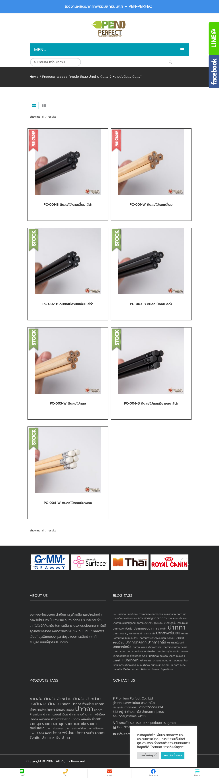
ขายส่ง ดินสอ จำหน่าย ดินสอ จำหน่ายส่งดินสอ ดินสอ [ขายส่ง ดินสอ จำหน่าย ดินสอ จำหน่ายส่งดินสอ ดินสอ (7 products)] (65, 701)
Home (34, 76)
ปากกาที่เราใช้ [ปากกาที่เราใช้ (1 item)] (136, 633)
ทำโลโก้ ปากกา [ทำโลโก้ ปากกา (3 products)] (65, 710)
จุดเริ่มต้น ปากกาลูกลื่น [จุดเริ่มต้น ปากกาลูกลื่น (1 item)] (165, 623)
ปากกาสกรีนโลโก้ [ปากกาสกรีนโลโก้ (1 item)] (175, 642)
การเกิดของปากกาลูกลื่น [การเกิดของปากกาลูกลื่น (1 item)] (151, 614)
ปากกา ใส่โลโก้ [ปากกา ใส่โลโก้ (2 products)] (37, 733)
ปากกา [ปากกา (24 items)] (177, 627)
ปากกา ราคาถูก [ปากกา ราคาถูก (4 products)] (53, 723)
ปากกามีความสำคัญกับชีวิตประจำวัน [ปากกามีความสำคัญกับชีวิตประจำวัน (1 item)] (157, 638)
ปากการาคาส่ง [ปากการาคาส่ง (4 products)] (75, 723)
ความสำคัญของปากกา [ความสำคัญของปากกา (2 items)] (152, 618)
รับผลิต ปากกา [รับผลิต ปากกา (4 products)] (40, 737)
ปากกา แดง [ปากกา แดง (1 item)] (119, 651)
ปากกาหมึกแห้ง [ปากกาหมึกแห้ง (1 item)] (139, 647)
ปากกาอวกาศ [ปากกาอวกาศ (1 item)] (154, 647)
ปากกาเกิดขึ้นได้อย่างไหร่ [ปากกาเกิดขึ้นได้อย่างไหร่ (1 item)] (175, 647)
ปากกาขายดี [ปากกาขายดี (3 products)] (76, 714)
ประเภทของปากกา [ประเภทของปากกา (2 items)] (145, 628)
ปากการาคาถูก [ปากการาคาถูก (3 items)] (136, 642)
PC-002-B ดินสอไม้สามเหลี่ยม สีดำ (68, 304)
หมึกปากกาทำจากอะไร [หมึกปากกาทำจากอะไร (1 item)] (150, 660)
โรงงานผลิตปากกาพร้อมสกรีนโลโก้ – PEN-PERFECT (109, 6)
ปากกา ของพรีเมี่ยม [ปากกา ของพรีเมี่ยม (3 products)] (55, 714)
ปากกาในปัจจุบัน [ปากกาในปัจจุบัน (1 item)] (164, 651)
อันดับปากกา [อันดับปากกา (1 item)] (143, 665)
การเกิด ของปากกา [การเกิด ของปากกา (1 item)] (128, 614)
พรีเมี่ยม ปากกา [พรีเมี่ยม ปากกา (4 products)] (73, 733)
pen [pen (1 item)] (115, 614)
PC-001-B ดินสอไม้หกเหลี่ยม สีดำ (67, 204)
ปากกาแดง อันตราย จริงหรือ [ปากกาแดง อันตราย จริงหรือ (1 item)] (140, 651)
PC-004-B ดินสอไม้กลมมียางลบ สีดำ (151, 403)
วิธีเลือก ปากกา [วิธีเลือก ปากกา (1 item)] (167, 656)
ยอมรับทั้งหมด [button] (173, 755)
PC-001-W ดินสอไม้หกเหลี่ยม (151, 204)
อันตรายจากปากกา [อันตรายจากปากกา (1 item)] (160, 665)
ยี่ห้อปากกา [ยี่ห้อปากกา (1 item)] (135, 656)
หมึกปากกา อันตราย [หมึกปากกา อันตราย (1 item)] (172, 660)
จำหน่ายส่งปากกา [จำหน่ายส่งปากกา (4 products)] (42, 710)
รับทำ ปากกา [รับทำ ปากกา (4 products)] (95, 733)
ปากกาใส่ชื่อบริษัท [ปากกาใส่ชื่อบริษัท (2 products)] (95, 728)
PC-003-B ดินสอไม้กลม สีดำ (151, 304)
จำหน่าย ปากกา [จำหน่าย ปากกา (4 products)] (93, 704)
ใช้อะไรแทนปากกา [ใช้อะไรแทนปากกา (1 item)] (131, 669)
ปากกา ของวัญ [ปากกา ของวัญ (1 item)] (120, 633)
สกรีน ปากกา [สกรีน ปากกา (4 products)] (61, 737)
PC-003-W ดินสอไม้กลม (68, 403)
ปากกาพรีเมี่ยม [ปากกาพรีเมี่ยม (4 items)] (168, 633)
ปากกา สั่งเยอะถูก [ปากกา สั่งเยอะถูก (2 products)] (54, 728)
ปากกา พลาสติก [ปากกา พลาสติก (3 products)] (40, 719)
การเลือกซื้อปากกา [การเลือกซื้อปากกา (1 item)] (173, 614)
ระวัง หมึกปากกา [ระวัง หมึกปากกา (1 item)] (150, 656)
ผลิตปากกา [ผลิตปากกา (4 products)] (53, 733)
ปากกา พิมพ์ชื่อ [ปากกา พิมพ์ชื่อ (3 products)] (81, 719)
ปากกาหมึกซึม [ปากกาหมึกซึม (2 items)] (122, 647)
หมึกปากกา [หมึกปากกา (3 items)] (130, 660)
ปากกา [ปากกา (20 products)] (84, 709)
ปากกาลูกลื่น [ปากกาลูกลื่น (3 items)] (157, 642)
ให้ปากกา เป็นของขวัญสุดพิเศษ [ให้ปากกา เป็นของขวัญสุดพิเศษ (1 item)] (156, 669)
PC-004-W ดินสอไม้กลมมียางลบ (68, 502)
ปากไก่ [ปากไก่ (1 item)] (176, 651)
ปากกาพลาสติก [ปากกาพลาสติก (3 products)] (60, 719)
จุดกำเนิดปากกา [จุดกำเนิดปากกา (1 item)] (145, 623)
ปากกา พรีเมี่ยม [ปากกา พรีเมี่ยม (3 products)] (95, 714)
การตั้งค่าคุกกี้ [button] (148, 755)
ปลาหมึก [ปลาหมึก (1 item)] (162, 628)
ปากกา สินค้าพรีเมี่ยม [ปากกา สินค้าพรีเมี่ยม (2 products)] (75, 728)
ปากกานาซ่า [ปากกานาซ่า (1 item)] (149, 633)
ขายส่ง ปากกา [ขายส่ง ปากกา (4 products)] (71, 704)
